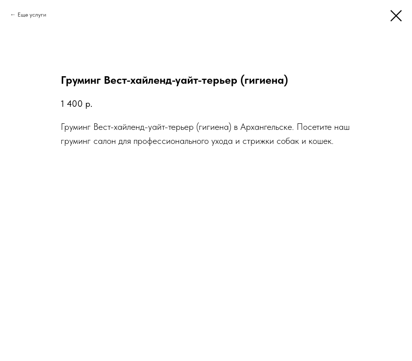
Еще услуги (32, 14)
